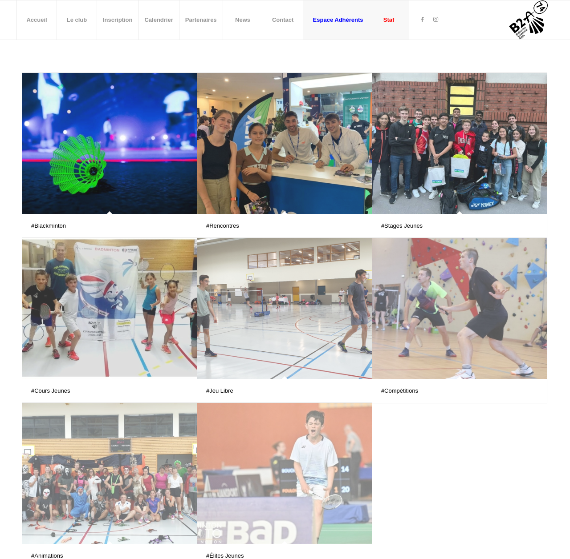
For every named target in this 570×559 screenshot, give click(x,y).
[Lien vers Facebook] (422, 19)
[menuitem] (36, 20)
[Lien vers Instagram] (436, 19)
